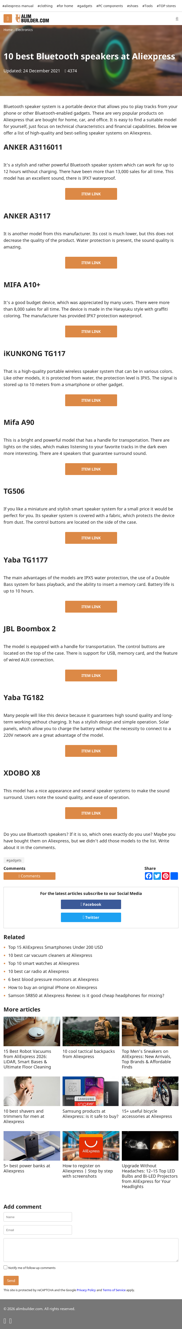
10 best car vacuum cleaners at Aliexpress (50, 955)
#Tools (147, 6)
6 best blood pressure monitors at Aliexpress (53, 979)
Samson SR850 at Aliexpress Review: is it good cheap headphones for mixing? (86, 995)
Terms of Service (114, 1290)
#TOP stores (166, 6)
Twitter (91, 917)
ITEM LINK (91, 193)
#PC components (109, 6)
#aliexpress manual (18, 6)
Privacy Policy (86, 1290)
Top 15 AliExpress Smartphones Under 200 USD (55, 947)
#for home (65, 6)
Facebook (91, 904)
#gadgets (13, 860)
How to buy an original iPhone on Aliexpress (52, 987)
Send (11, 1280)
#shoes (132, 6)
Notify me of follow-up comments (31, 1268)
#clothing (45, 6)
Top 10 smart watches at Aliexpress (43, 963)
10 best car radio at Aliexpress (38, 971)
